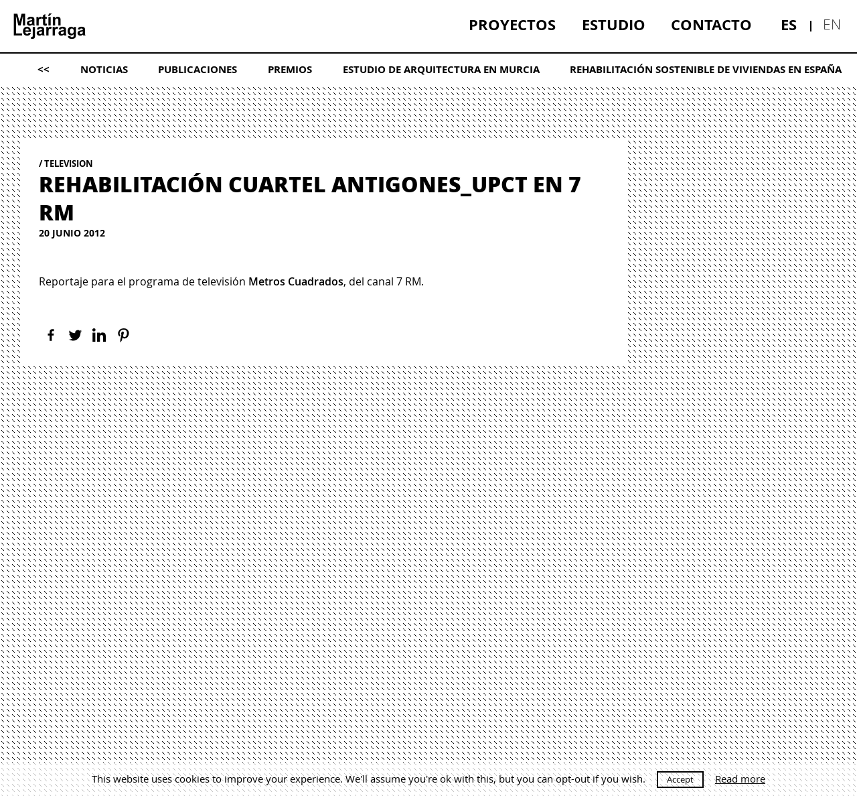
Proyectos (512, 24)
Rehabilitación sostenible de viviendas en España (706, 69)
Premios (290, 69)
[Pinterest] (123, 335)
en (832, 24)
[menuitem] (512, 25)
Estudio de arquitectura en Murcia (441, 69)
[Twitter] (75, 335)
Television (68, 163)
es (789, 24)
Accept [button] (680, 779)
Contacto (711, 24)
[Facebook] (51, 335)
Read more (740, 779)
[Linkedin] (99, 335)
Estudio (613, 24)
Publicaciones (197, 69)
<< (43, 69)
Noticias (104, 69)
